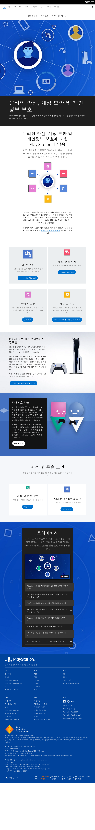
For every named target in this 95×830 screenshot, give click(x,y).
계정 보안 (44, 13)
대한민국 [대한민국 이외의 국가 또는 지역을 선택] (12, 775)
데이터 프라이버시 (59, 13)
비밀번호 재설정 (10, 711)
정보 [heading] (7, 668)
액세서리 (37, 684)
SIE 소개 (8, 671)
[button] (27, 275)
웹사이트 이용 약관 (55, 775)
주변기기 (34, 7)
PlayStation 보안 (10, 701)
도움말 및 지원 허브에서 (50, 228)
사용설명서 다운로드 (12, 717)
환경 (64, 671)
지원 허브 (8, 698)
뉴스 (42, 7)
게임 (9, 7)
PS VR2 (36, 678)
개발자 (36, 714)
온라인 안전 (32, 13)
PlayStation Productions (13, 681)
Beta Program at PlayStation (72, 716)
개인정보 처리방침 (45, 775)
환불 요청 (8, 714)
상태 (6, 705)
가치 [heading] (64, 668)
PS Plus (27, 7)
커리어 (7, 675)
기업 (6, 684)
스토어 (48, 7)
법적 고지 (36, 775)
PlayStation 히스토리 (12, 687)
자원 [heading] (35, 695)
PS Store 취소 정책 (40, 701)
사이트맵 (69, 775)
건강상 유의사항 (39, 711)
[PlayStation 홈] (4, 7)
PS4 (20, 7)
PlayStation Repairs (12, 708)
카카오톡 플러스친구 (70, 706)
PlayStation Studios (12, 678)
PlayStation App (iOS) (70, 709)
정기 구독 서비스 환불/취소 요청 (82, 775)
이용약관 (37, 698)
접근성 (65, 675)
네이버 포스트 (67, 703)
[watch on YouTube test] (64, 574)
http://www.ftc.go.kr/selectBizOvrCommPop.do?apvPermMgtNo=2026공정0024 (44, 753)
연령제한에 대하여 (40, 708)
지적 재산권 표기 (39, 705)
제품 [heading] (35, 668)
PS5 (15, 7)
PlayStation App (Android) (72, 712)
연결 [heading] (64, 695)
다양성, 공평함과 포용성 (71, 681)
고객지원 (56, 7)
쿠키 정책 (63, 775)
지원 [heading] (7, 695)
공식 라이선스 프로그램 (42, 717)
